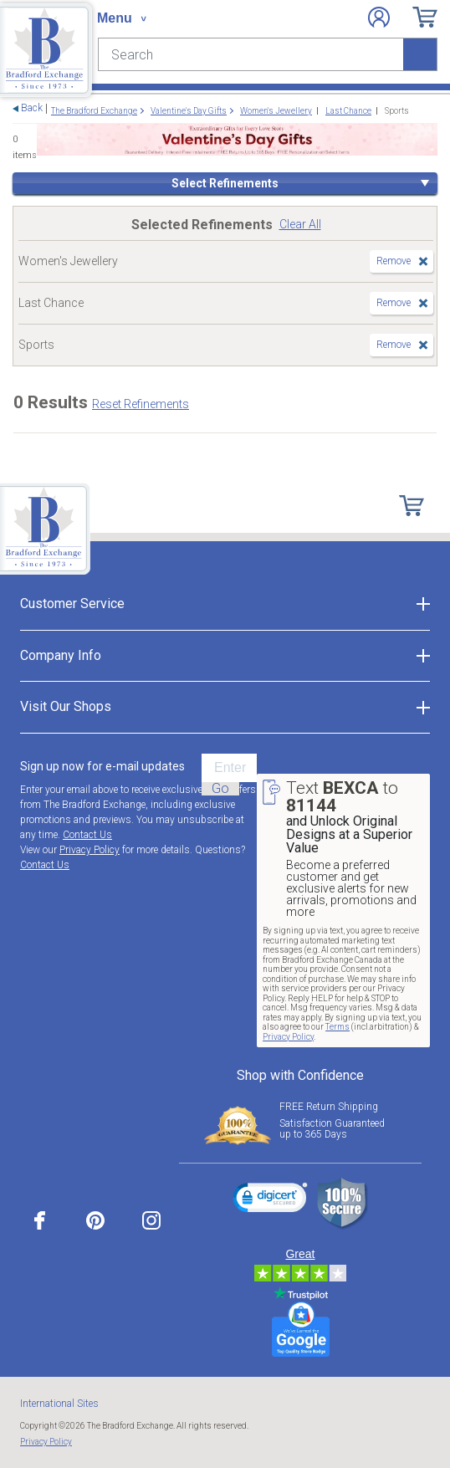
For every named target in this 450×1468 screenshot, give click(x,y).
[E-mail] (229, 768)
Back (32, 108)
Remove (393, 261)
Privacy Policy (89, 850)
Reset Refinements (140, 404)
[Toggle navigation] (121, 18)
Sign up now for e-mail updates (102, 766)
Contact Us (87, 835)
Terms (337, 1026)
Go (220, 788)
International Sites (59, 1403)
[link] (270, 1200)
